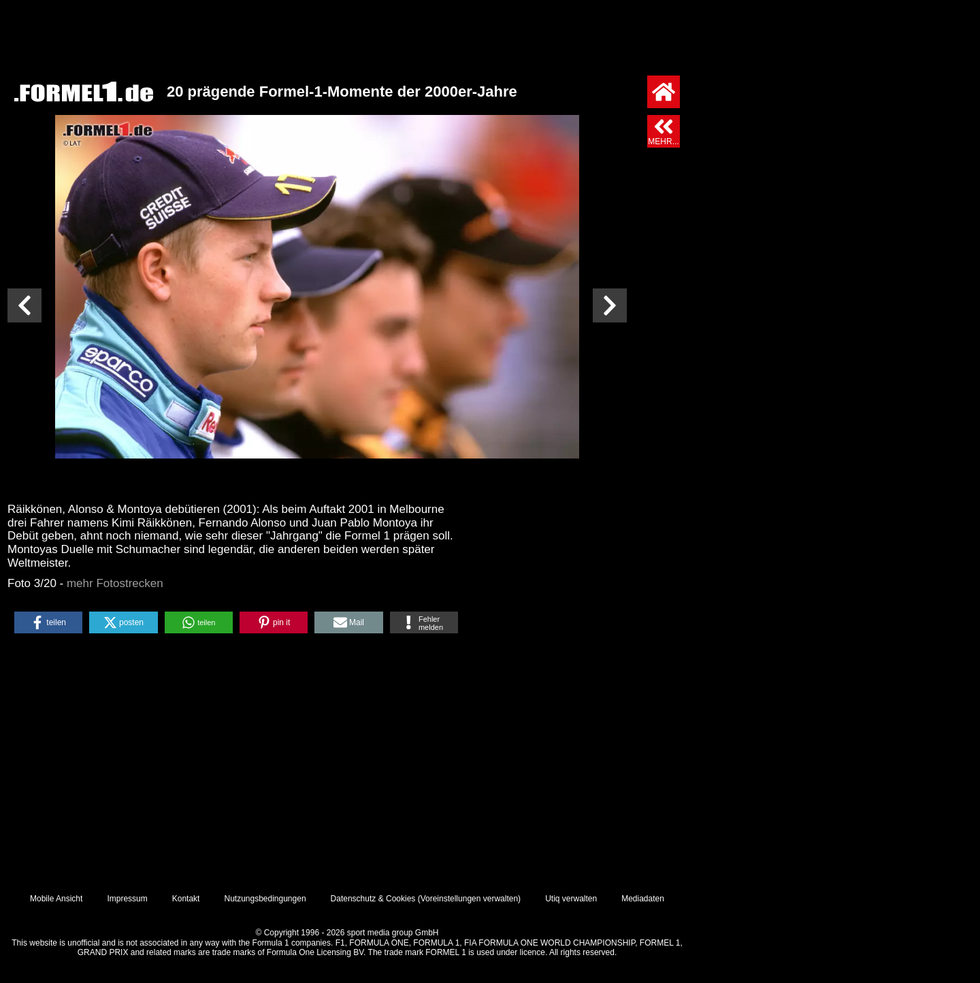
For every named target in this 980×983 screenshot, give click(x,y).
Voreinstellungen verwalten (469, 898)
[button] (48, 622)
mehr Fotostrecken (115, 583)
